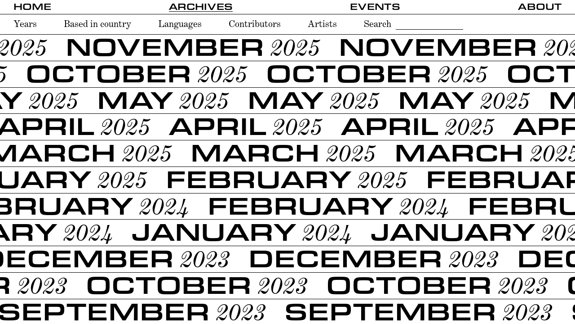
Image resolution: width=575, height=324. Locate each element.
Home (32, 7)
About (540, 7)
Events (375, 7)
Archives (201, 7)
